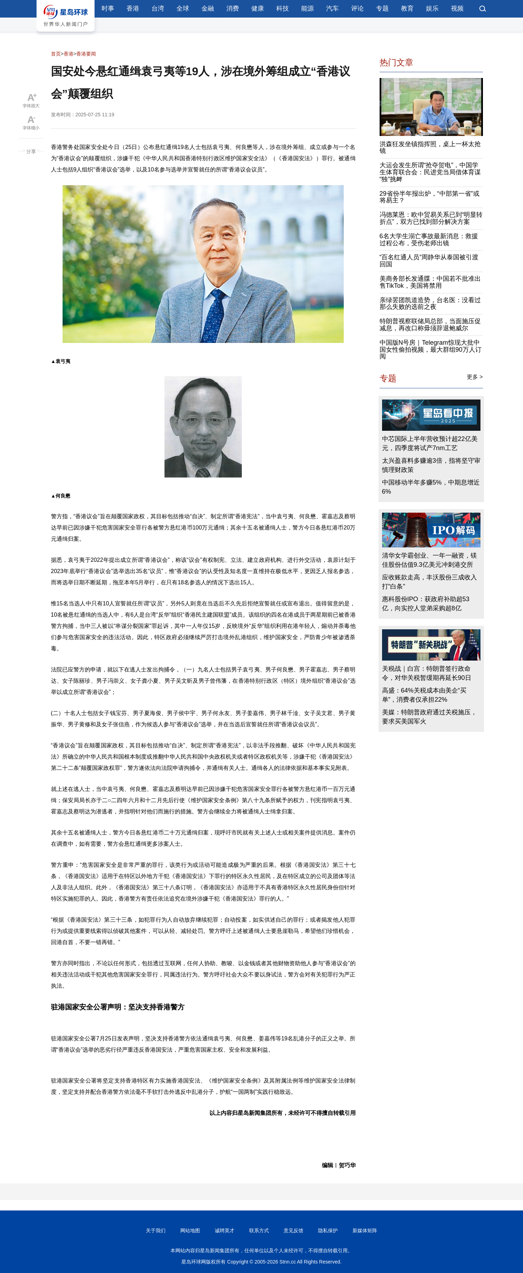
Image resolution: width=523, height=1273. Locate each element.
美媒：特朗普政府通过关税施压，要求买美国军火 (429, 717)
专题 (382, 8)
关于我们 (156, 1230)
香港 (133, 8)
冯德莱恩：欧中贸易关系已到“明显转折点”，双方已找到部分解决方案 (431, 218)
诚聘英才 (224, 1230)
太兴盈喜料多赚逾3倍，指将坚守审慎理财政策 (431, 465)
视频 (457, 8)
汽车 (332, 8)
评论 (357, 8)
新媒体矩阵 (365, 1230)
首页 (56, 54)
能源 (307, 8)
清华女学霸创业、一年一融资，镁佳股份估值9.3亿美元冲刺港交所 (429, 560)
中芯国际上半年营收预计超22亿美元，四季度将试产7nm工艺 (430, 443)
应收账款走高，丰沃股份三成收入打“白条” (429, 582)
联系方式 (259, 1230)
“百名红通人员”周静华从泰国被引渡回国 (429, 261)
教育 (407, 8)
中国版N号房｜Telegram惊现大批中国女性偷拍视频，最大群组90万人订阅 (431, 349)
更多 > (475, 377)
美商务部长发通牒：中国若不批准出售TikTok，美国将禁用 (430, 282)
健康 (257, 8)
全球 (182, 8)
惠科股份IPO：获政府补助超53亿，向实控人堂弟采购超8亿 (426, 604)
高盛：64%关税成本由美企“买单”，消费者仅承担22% (424, 695)
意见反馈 (293, 1230)
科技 (282, 8)
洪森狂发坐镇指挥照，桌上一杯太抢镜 (430, 148)
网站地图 (190, 1230)
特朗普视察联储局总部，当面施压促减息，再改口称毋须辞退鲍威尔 (430, 325)
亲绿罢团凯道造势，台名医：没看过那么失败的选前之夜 (430, 304)
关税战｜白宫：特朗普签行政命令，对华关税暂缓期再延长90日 (426, 673)
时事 (108, 8)
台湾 (157, 8)
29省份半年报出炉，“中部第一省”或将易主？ (429, 197)
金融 (207, 8)
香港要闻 (86, 54)
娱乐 (432, 8)
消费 (232, 8)
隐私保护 (328, 1230)
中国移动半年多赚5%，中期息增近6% (431, 487)
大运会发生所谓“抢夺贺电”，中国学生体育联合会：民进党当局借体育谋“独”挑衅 (430, 172)
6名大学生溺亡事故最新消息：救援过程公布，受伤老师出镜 (429, 240)
